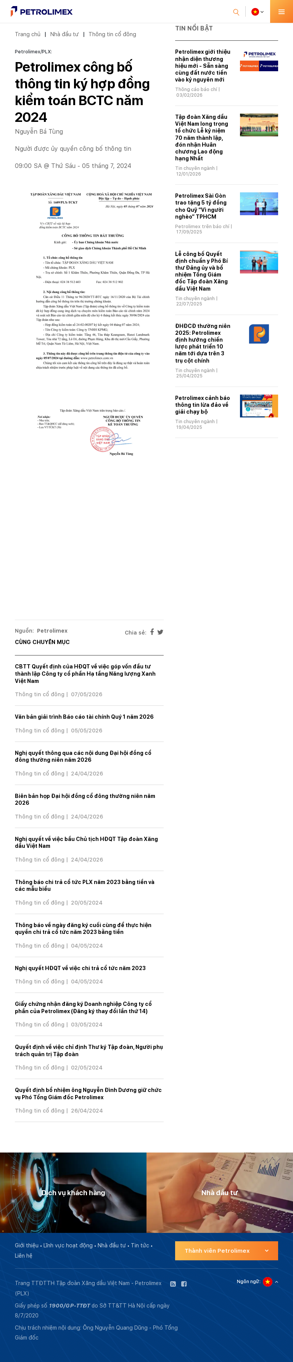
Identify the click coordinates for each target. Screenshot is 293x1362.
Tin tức (140, 1245)
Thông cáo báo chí (196, 89)
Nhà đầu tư (64, 34)
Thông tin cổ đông (112, 34)
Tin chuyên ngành (195, 168)
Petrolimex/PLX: (33, 51)
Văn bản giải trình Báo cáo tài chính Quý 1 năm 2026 (84, 717)
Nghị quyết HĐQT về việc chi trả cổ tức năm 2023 (80, 968)
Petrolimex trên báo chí (202, 226)
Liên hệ (23, 1256)
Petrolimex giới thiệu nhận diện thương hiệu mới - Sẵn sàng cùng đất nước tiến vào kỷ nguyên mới (202, 66)
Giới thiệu (27, 1245)
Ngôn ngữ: (249, 1281)
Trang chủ (27, 34)
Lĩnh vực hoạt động (68, 1245)
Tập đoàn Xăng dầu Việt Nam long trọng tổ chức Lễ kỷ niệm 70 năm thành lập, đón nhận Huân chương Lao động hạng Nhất (201, 137)
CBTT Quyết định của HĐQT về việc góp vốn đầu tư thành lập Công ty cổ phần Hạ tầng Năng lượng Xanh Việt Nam (85, 673)
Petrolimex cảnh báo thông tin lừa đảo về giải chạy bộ (202, 405)
